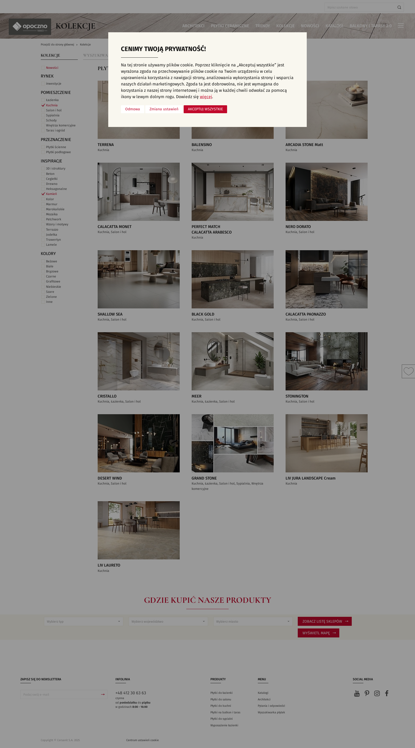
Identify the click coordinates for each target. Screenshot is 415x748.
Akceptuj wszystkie (205, 109)
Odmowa (132, 109)
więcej (206, 97)
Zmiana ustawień (164, 109)
